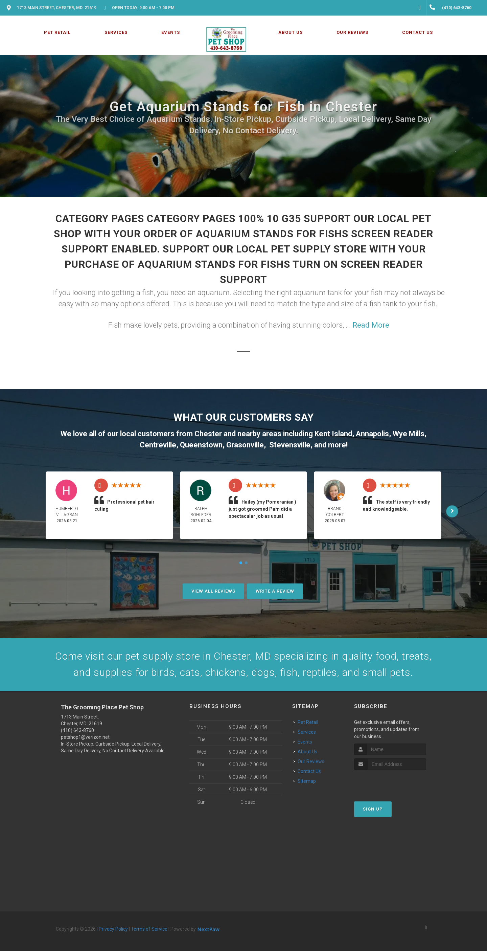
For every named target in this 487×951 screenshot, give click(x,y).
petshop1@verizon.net (85, 737)
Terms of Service (149, 929)
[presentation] (390, 782)
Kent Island (333, 433)
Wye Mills (408, 433)
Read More (370, 325)
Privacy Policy (113, 929)
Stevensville (289, 445)
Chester (208, 433)
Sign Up (373, 809)
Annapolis (372, 433)
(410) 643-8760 (77, 730)
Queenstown (201, 445)
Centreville (158, 445)
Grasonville (245, 445)
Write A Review (275, 591)
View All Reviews (213, 591)
